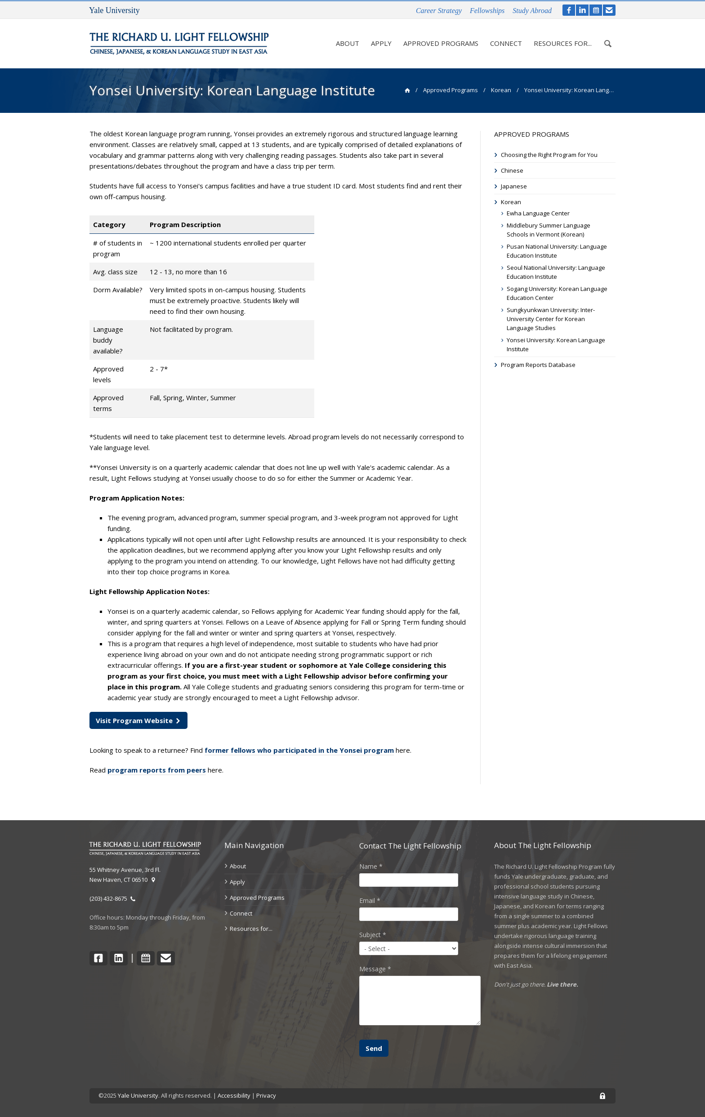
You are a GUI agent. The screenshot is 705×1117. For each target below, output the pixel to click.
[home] (407, 90)
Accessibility (234, 1095)
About (344, 43)
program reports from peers (156, 769)
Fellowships (487, 10)
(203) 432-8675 (112, 898)
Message (375, 969)
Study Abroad (532, 10)
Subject (372, 934)
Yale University (138, 1095)
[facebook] (568, 10)
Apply (378, 43)
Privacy (266, 1095)
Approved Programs (438, 39)
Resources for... (560, 39)
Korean (501, 90)
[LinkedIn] (582, 10)
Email (369, 900)
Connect (503, 43)
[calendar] (595, 10)
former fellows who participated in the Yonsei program (299, 750)
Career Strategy (439, 10)
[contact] (609, 10)
